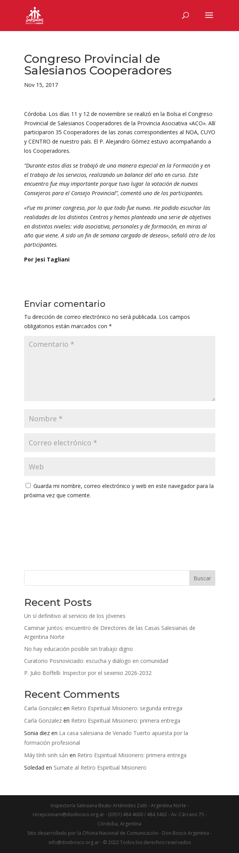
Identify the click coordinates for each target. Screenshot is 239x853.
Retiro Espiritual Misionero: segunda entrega (126, 708)
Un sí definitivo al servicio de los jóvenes (75, 615)
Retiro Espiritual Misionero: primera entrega (125, 720)
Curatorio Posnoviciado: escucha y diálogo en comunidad (96, 660)
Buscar (202, 578)
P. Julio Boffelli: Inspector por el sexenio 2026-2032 (88, 673)
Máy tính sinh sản (46, 755)
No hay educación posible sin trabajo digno (78, 648)
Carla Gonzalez (43, 708)
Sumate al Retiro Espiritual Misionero (100, 767)
